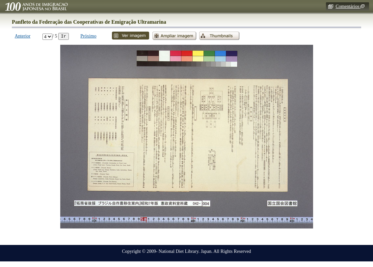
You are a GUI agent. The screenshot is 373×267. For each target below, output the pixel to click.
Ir (63, 36)
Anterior (23, 36)
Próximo (88, 36)
